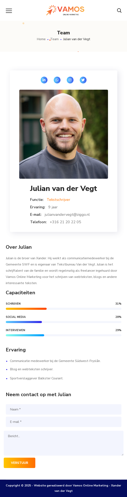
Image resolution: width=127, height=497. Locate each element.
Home (41, 39)
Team (54, 39)
